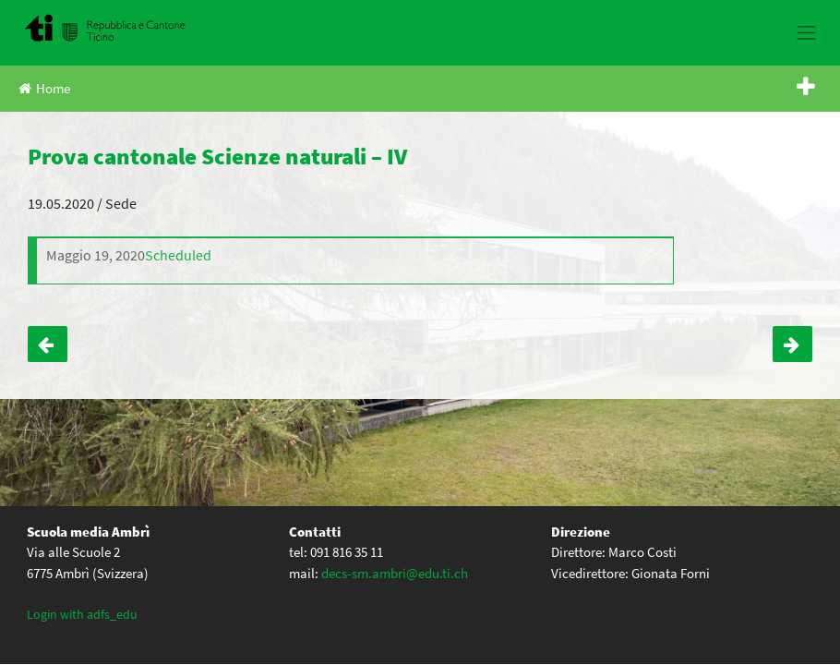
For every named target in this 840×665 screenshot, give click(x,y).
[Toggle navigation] (807, 32)
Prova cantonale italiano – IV (792, 344)
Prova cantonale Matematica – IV (47, 344)
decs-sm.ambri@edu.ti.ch (394, 573)
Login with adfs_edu (82, 614)
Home (44, 88)
